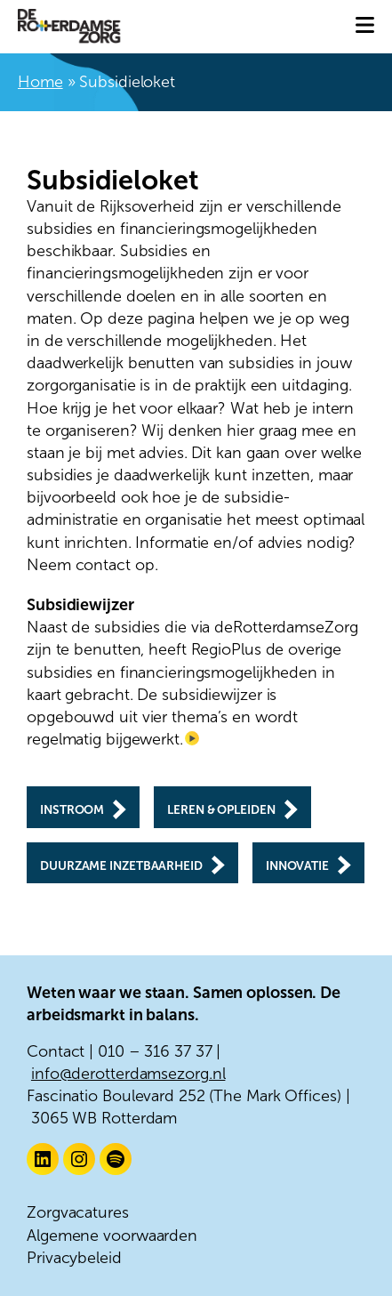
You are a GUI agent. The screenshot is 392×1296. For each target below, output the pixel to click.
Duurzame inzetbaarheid (121, 866)
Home (40, 82)
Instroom (72, 810)
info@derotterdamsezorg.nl (128, 1074)
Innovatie (297, 866)
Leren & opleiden (221, 810)
